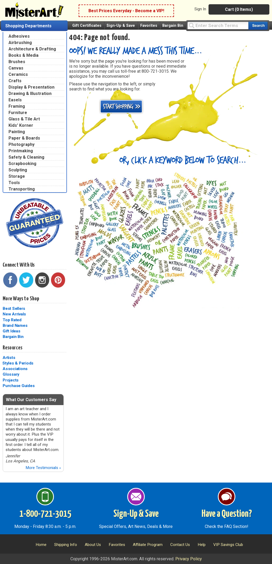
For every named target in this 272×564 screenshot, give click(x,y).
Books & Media (23, 55)
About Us (93, 544)
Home (41, 544)
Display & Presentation (31, 87)
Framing (16, 106)
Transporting (21, 189)
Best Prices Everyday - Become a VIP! (126, 10)
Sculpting (17, 169)
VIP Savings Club (228, 544)
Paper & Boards (24, 138)
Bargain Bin (172, 25)
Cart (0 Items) (239, 9)
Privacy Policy (188, 558)
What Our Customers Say (31, 399)
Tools (14, 182)
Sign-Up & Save (121, 25)
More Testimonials (43, 467)
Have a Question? (227, 514)
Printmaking (20, 150)
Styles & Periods (17, 363)
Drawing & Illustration (30, 93)
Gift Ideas (11, 331)
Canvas (15, 68)
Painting (16, 131)
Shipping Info (65, 544)
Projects (11, 380)
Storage (16, 176)
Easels (15, 99)
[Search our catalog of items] (258, 25)
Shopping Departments (28, 25)
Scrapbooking (22, 163)
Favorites (148, 25)
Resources (12, 347)
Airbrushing (20, 42)
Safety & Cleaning (26, 157)
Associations (15, 368)
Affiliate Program (148, 544)
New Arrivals (14, 314)
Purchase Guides (19, 385)
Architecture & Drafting (32, 48)
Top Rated (12, 320)
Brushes (16, 61)
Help (202, 544)
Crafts (15, 80)
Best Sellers (14, 308)
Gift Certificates (86, 25)
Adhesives (19, 36)
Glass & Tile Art (24, 119)
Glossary (11, 374)
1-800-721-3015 (45, 514)
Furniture (17, 112)
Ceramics (18, 74)
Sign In (200, 9)
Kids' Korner (20, 125)
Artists (9, 357)
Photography (21, 144)
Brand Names (15, 325)
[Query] (217, 25)
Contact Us (180, 544)
